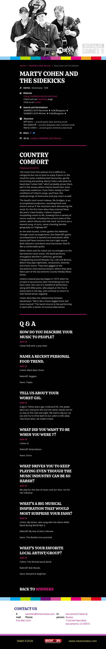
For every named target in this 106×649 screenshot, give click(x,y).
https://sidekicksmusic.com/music (40, 96)
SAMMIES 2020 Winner (40, 65)
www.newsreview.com (83, 641)
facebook (42, 99)
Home (23, 65)
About (68, 9)
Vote (60, 9)
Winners (77, 9)
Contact (87, 9)
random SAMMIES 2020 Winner (46, 138)
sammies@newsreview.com (40, 613)
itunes (37, 102)
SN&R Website (99, 9)
